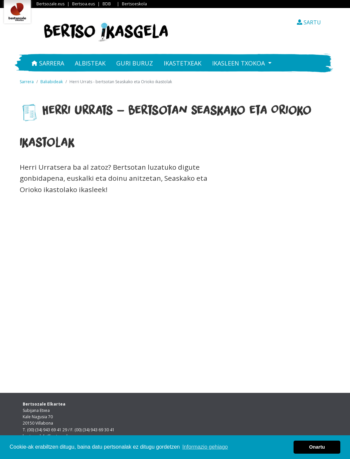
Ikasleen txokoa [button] (239, 63)
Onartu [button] (317, 447)
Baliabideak (51, 82)
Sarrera (47, 63)
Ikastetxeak (182, 63)
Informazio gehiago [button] (205, 447)
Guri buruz (134, 63)
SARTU (309, 22)
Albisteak (90, 63)
